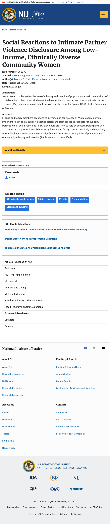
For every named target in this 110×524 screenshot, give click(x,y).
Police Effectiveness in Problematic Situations (31, 238)
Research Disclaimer (12, 395)
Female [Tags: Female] (63, 199)
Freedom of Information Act (42, 514)
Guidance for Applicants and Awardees (75, 388)
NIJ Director (8, 381)
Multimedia (8, 440)
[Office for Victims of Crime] (55, 491)
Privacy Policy (47, 507)
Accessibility (13, 507)
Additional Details (15, 150)
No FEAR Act (96, 507)
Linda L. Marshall (61, 79)
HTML (12, 177)
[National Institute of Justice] (76, 480)
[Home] (31, 15)
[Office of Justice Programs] (9, 15)
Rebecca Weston (41, 79)
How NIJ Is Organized (13, 374)
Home (4, 30)
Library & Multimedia (17, 30)
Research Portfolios (12, 388)
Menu (103, 15)
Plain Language (30, 507)
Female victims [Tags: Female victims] (80, 199)
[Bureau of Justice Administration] (33, 480)
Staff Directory (63, 419)
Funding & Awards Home (68, 367)
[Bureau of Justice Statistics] (55, 482)
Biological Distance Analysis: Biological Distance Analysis (37, 247)
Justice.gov (76, 514)
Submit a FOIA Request (67, 426)
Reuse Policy (8, 447)
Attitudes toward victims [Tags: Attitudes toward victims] (20, 199)
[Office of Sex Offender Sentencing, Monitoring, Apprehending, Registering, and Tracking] (76, 491)
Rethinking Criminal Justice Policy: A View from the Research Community (46, 229)
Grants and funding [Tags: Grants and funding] (17, 206)
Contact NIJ (62, 412)
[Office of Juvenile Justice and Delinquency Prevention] (33, 491)
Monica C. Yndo (22, 79)
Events (5, 412)
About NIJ (7, 367)
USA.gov (63, 514)
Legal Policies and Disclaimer (72, 507)
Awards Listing (63, 374)
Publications (8, 426)
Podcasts (7, 419)
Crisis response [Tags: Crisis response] (46, 199)
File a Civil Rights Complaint (70, 433)
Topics (5, 433)
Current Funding (64, 381)
